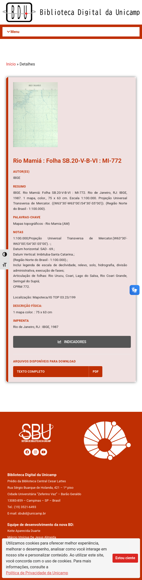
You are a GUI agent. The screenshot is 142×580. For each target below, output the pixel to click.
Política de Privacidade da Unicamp (37, 573)
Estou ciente (125, 558)
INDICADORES (72, 342)
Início (11, 64)
